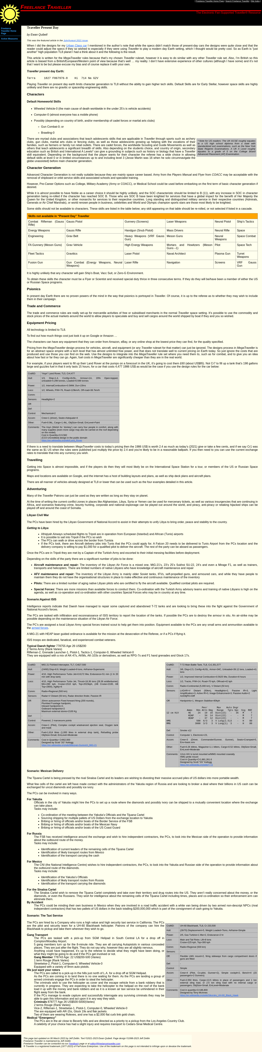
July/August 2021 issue (76, 40)
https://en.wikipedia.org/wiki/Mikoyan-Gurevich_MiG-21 (69, 745)
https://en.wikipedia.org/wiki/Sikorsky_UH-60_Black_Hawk (209, 999)
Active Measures (9, 39)
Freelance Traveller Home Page (210, 1)
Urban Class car (76, 45)
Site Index (255, 1)
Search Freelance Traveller (237, 1)
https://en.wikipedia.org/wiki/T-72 (196, 769)
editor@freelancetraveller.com (105, 1048)
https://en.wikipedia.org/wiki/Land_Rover (62, 441)
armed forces (40, 628)
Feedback (74, 1048)
